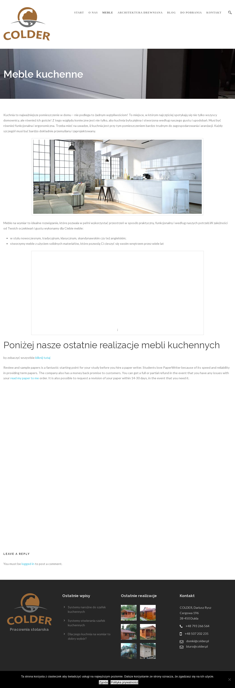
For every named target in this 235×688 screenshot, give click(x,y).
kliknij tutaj (42, 357)
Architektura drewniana (140, 12)
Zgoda (103, 682)
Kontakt (214, 12)
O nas (93, 12)
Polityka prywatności (124, 682)
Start (79, 12)
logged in (28, 564)
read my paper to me (24, 378)
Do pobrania (191, 12)
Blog (171, 12)
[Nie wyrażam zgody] (229, 679)
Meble (107, 12)
